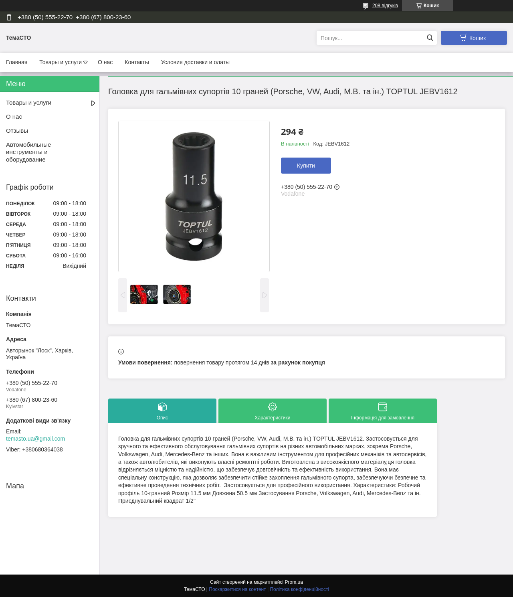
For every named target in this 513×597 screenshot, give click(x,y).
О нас (105, 62)
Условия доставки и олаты (195, 62)
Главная (16, 62)
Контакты (137, 62)
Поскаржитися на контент (237, 589)
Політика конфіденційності (299, 589)
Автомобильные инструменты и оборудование (28, 152)
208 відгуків (385, 5)
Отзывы (17, 130)
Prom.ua (294, 582)
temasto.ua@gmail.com (35, 438)
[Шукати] (430, 38)
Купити (306, 165)
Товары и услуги (60, 62)
